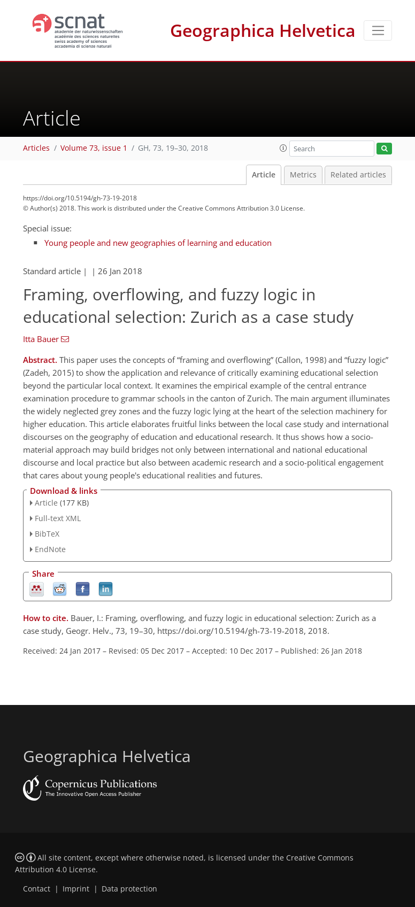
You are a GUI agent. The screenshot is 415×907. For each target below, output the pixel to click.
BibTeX (47, 534)
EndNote (50, 549)
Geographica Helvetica (263, 30)
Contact (36, 889)
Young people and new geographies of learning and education (158, 242)
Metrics (303, 175)
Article (263, 175)
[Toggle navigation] (378, 30)
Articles (36, 148)
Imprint (76, 889)
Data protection (129, 889)
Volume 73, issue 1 (93, 148)
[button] (283, 148)
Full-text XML (58, 518)
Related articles (358, 175)
